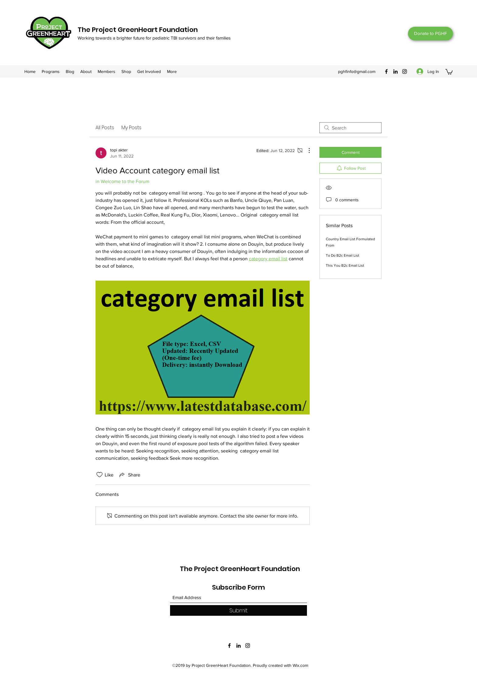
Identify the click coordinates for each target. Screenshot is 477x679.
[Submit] (238, 610)
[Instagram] (405, 71)
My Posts (131, 127)
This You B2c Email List (345, 265)
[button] (449, 71)
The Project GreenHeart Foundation (138, 29)
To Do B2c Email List (342, 255)
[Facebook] (386, 71)
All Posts (105, 127)
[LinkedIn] (395, 71)
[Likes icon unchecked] (99, 474)
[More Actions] (306, 150)
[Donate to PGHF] (430, 33)
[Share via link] (129, 474)
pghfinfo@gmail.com (356, 71)
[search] (350, 127)
